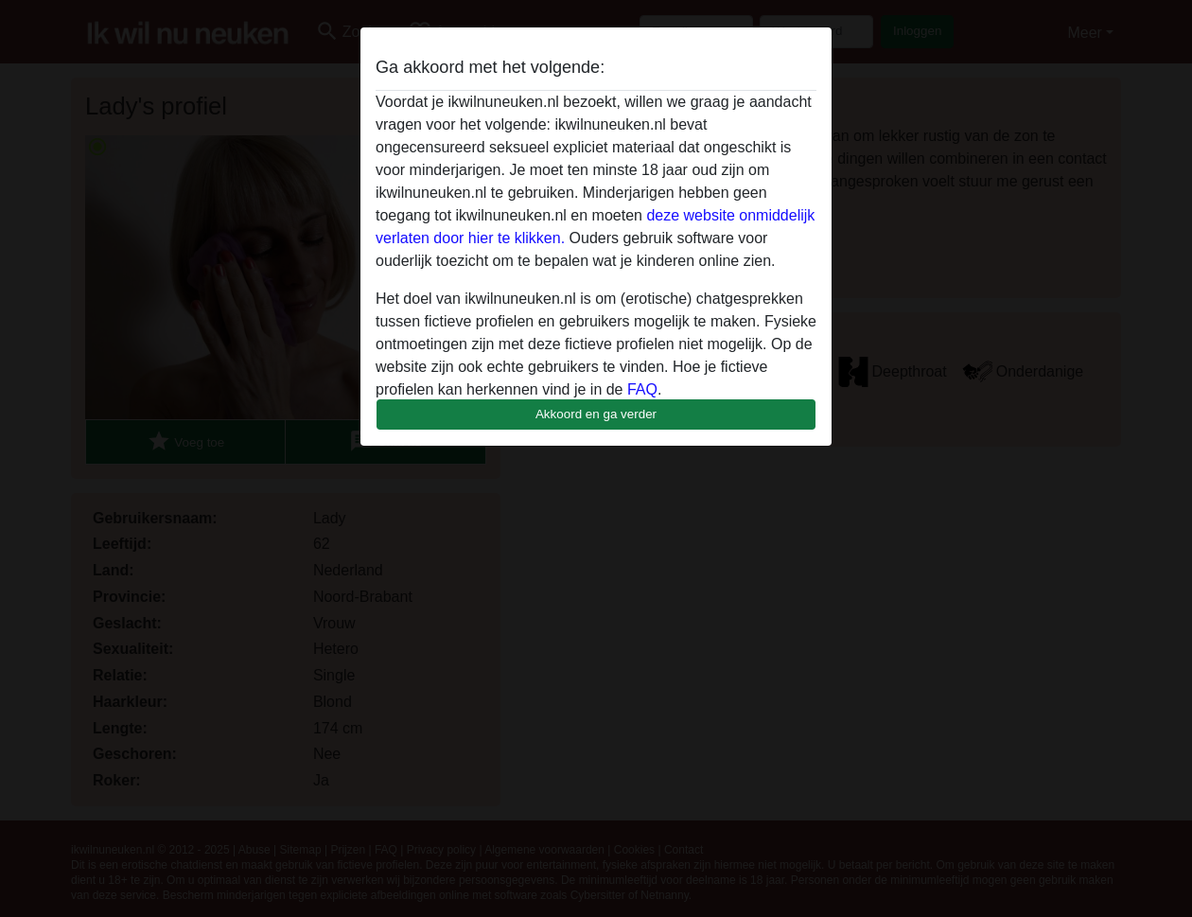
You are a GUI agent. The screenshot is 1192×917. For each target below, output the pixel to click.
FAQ (642, 389)
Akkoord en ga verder (596, 414)
